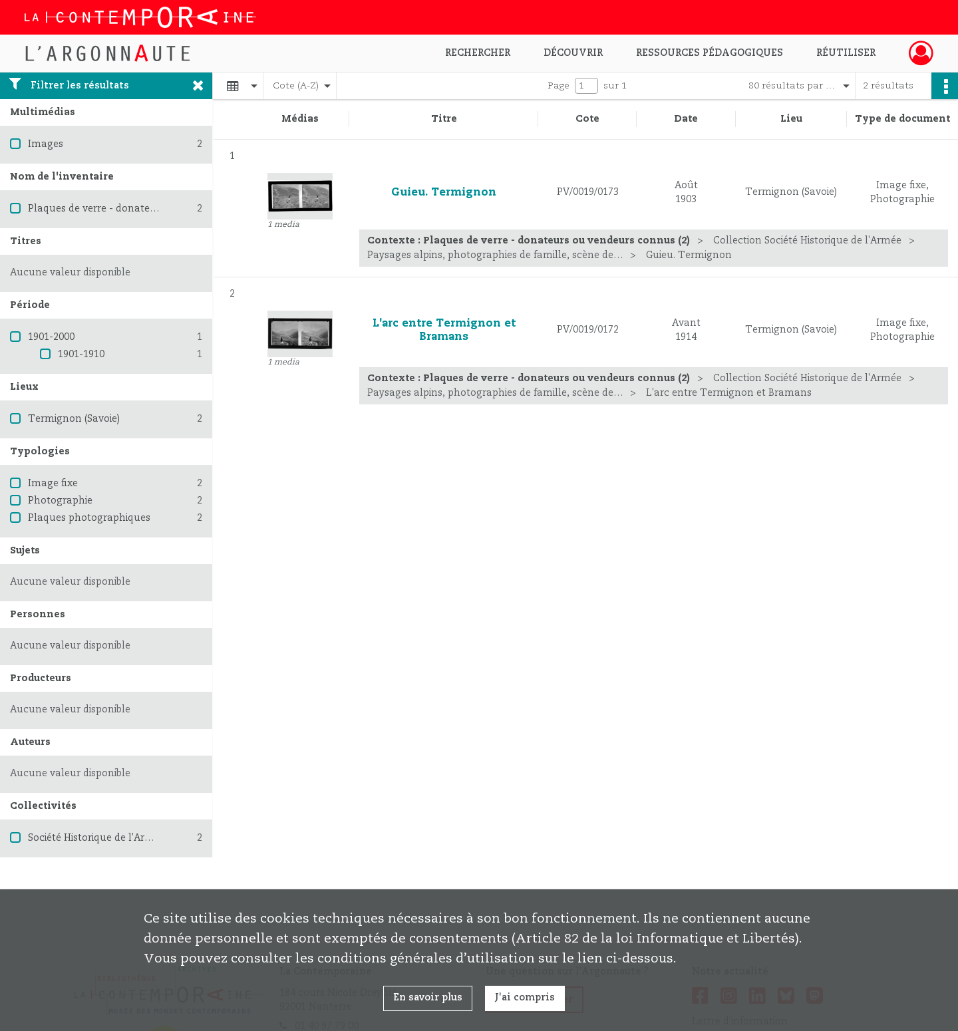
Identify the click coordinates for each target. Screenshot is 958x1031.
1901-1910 (81, 354)
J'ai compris (525, 997)
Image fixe (53, 483)
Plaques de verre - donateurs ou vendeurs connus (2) (153, 209)
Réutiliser (846, 53)
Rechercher (477, 53)
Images (45, 144)
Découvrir (573, 53)
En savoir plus (427, 997)
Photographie (60, 501)
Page (558, 85)
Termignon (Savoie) (74, 419)
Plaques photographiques (89, 518)
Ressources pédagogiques (709, 53)
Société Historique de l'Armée (96, 838)
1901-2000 (51, 337)
